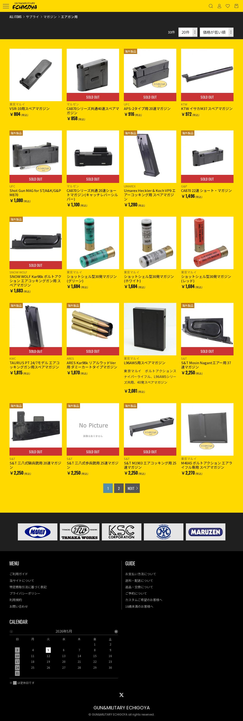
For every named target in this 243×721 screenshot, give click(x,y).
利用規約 (15, 599)
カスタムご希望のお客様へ (143, 599)
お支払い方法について (140, 574)
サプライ (32, 16)
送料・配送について (139, 580)
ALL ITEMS (15, 16)
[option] (63, 653)
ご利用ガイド (18, 574)
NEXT (131, 488)
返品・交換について (139, 587)
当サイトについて (21, 580)
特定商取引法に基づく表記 (28, 587)
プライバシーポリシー (24, 593)
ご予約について (136, 593)
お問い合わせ (18, 606)
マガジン (50, 16)
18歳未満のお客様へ (139, 606)
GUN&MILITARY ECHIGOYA (121, 708)
